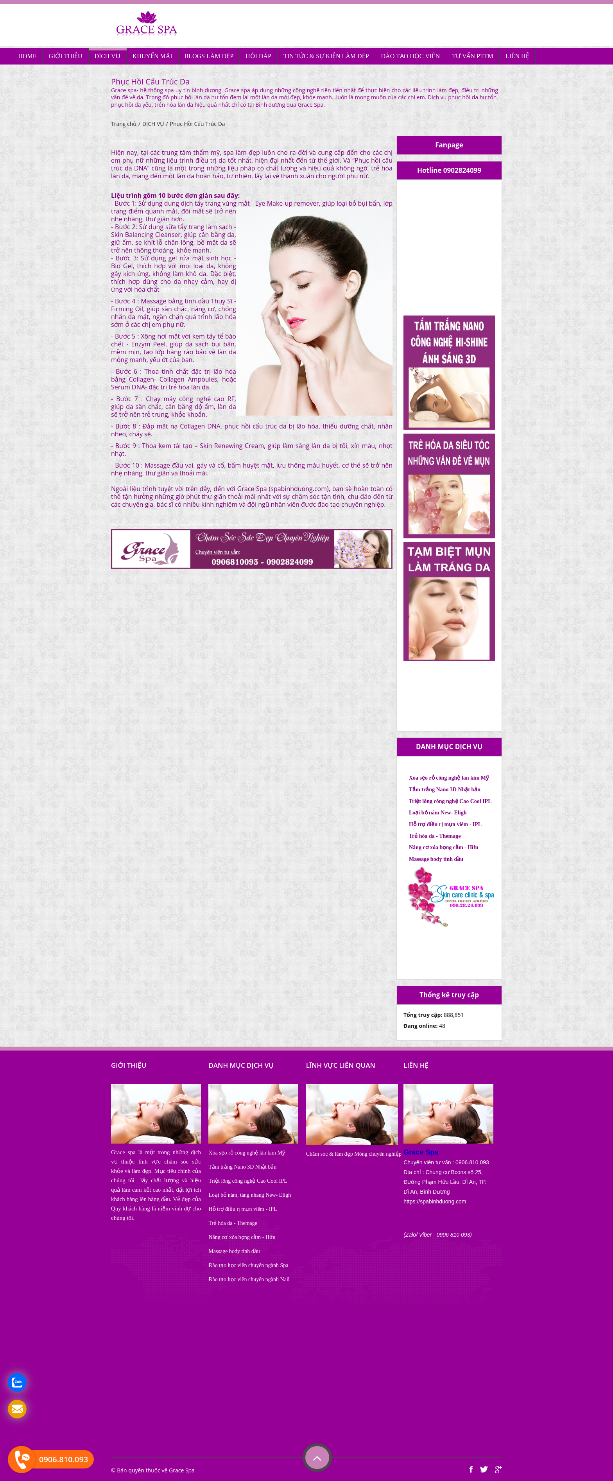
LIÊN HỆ (517, 56)
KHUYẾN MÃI (152, 56)
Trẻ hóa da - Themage (435, 836)
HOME (27, 56)
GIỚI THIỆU (65, 56)
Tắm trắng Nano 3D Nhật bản (444, 789)
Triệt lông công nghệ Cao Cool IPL (450, 801)
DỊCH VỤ (107, 56)
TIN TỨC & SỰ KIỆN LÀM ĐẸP (326, 56)
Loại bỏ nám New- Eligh (437, 813)
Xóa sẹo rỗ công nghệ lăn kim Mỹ (449, 778)
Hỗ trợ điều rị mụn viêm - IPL (445, 824)
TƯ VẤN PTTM (472, 56)
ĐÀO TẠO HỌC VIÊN (410, 56)
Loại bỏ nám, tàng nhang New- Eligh (249, 1195)
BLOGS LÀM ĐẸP (209, 56)
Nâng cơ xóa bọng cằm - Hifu (443, 847)
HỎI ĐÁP (258, 56)
